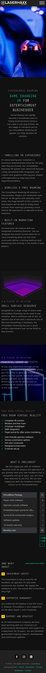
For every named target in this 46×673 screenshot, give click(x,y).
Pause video (8, 73)
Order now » (43, 541)
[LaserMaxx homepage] (14, 3)
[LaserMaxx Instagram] (24, 657)
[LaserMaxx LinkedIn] (31, 657)
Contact (28, 670)
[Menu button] (41, 2)
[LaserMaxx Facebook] (16, 657)
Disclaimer (30, 667)
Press (21, 667)
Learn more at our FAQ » (35, 563)
